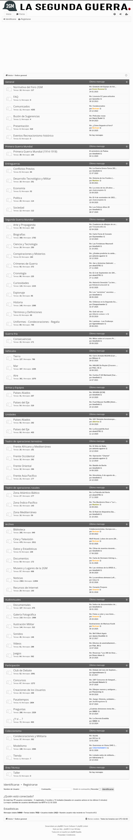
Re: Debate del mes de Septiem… (103, 670)
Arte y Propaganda (24, 225)
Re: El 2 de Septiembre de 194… (102, 273)
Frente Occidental (23, 456)
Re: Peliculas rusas (97, 116)
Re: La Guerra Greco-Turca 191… (103, 168)
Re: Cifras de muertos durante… (102, 548)
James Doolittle (98, 636)
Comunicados (21, 106)
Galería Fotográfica (24, 614)
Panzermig (96, 692)
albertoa (95, 422)
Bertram (95, 109)
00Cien (95, 738)
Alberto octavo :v (99, 314)
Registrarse (26, 19)
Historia (18, 302)
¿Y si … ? (18, 719)
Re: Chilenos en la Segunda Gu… (103, 302)
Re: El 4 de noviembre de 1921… (102, 197)
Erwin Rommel (98, 89)
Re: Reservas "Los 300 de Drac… (103, 653)
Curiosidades (21, 283)
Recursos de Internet (25, 587)
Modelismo (20, 746)
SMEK (95, 711)
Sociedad (18, 207)
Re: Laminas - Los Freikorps (101, 321)
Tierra (16, 356)
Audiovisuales (13, 599)
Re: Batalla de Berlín (97, 465)
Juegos (17, 653)
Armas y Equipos (14, 387)
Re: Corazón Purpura (98, 587)
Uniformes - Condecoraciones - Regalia (36, 322)
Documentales (22, 605)
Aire (15, 375)
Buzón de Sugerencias (26, 116)
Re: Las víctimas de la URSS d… (102, 568)
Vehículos (10, 351)
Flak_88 (95, 646)
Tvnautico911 (98, 227)
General (9, 81)
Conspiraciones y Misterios (29, 254)
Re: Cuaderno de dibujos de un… (103, 224)
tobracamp (96, 758)
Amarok (95, 590)
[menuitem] (114, 14)
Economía (19, 188)
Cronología (19, 273)
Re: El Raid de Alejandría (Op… (102, 512)
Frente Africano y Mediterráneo (32, 446)
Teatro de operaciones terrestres (23, 441)
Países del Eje (21, 402)
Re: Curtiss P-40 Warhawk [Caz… (103, 375)
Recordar (96, 789)
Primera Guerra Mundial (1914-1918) (35, 151)
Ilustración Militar (23, 624)
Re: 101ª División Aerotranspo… (102, 419)
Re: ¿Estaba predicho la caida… (102, 253)
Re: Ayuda (93, 736)
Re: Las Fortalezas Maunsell (101, 244)
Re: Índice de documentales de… (103, 604)
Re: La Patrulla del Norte (99, 492)
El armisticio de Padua (98, 151)
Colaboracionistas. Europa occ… (103, 529)
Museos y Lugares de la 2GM (30, 568)
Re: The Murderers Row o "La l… (103, 502)
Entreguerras (12, 163)
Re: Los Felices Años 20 (99, 207)
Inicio (8, 14)
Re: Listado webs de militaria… (102, 755)
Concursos (19, 680)
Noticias (18, 578)
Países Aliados (21, 393)
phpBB (60, 826)
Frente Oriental (22, 466)
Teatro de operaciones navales (22, 487)
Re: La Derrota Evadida (99, 718)
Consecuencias (22, 339)
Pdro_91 (95, 368)
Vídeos (17, 643)
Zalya (94, 580)
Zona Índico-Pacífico (25, 502)
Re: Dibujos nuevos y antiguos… (103, 689)
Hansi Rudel (97, 118)
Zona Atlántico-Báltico (26, 493)
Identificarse (11, 19)
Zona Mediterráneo (24, 512)
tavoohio (96, 99)
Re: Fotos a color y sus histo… (102, 614)
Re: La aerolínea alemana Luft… (102, 577)
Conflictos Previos (24, 169)
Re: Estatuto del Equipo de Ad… (102, 87)
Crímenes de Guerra (25, 263)
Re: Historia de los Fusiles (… (101, 178)
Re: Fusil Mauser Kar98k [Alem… (103, 402)
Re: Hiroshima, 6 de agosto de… (102, 475)
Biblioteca (19, 529)
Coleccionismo (13, 730)
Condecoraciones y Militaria (29, 736)
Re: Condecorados (97, 106)
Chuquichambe (98, 304)
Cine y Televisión (23, 539)
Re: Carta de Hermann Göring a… (103, 558)
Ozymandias (97, 237)
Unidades (10, 414)
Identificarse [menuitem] (121, 15)
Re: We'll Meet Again (97, 633)
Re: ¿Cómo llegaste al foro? (101, 125)
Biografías (19, 234)
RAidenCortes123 (99, 285)
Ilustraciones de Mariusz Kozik (102, 624)
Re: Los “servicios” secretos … (102, 292)
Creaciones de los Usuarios (29, 690)
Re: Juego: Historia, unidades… (102, 699)
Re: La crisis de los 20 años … (102, 188)
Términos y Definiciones (27, 312)
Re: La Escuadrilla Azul (99, 429)
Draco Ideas (97, 655)
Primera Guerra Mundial (19, 146)
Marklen (95, 180)
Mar (15, 366)
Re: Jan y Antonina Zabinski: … (102, 263)
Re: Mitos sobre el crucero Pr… (102, 338)
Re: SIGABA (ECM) (97, 392)
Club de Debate (22, 670)
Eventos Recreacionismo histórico (33, 135)
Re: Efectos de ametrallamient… (102, 643)
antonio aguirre (98, 256)
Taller (16, 772)
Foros (22, 14)
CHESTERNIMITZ (99, 748)
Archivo (9, 524)
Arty (61, 829)
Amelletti (96, 154)
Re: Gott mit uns (96, 312)
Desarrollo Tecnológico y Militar (32, 178)
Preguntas (19, 709)
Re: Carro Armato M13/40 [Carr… (103, 356)
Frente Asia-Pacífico (25, 475)
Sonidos (18, 634)
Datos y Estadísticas (25, 549)
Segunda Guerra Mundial (19, 219)
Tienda (17, 755)
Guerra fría (11, 333)
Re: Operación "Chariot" (99, 456)
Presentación (21, 126)
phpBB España (76, 832)
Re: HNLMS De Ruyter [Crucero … (103, 365)
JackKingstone (98, 701)
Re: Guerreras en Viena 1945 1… (102, 745)
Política (17, 198)
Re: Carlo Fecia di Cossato (100, 234)
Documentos (21, 558)
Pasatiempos (21, 699)
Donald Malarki (98, 682)
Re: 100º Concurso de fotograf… (102, 680)
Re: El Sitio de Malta (97, 446)
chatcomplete (98, 190)
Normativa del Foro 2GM (28, 87)
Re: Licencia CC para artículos (102, 96)
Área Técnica (12, 767)
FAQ (15, 97)
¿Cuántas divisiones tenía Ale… (102, 709)
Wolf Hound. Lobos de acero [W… (103, 539)
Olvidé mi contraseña (81, 789)
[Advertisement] (66, 46)
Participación (12, 665)
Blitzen (95, 358)
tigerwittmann (98, 324)
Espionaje (19, 292)
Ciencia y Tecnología (25, 244)
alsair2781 (96, 266)
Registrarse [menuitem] (127, 15)
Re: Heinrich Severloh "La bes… (102, 282)
